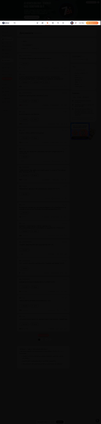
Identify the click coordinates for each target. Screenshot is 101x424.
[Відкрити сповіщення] (75, 22)
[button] (50, 340)
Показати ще (43, 335)
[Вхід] (81, 22)
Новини (79, 97)
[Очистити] (92, 41)
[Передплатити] (92, 22)
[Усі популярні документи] (83, 118)
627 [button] (47, 339)
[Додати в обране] (66, 68)
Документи (86, 97)
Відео (74, 97)
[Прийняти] (60, 421)
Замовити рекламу (91, 2)
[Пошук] (14, 22)
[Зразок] (45, 82)
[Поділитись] (61, 68)
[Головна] (19, 27)
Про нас (4, 119)
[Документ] (24, 63)
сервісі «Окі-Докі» (58, 351)
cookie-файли (51, 422)
